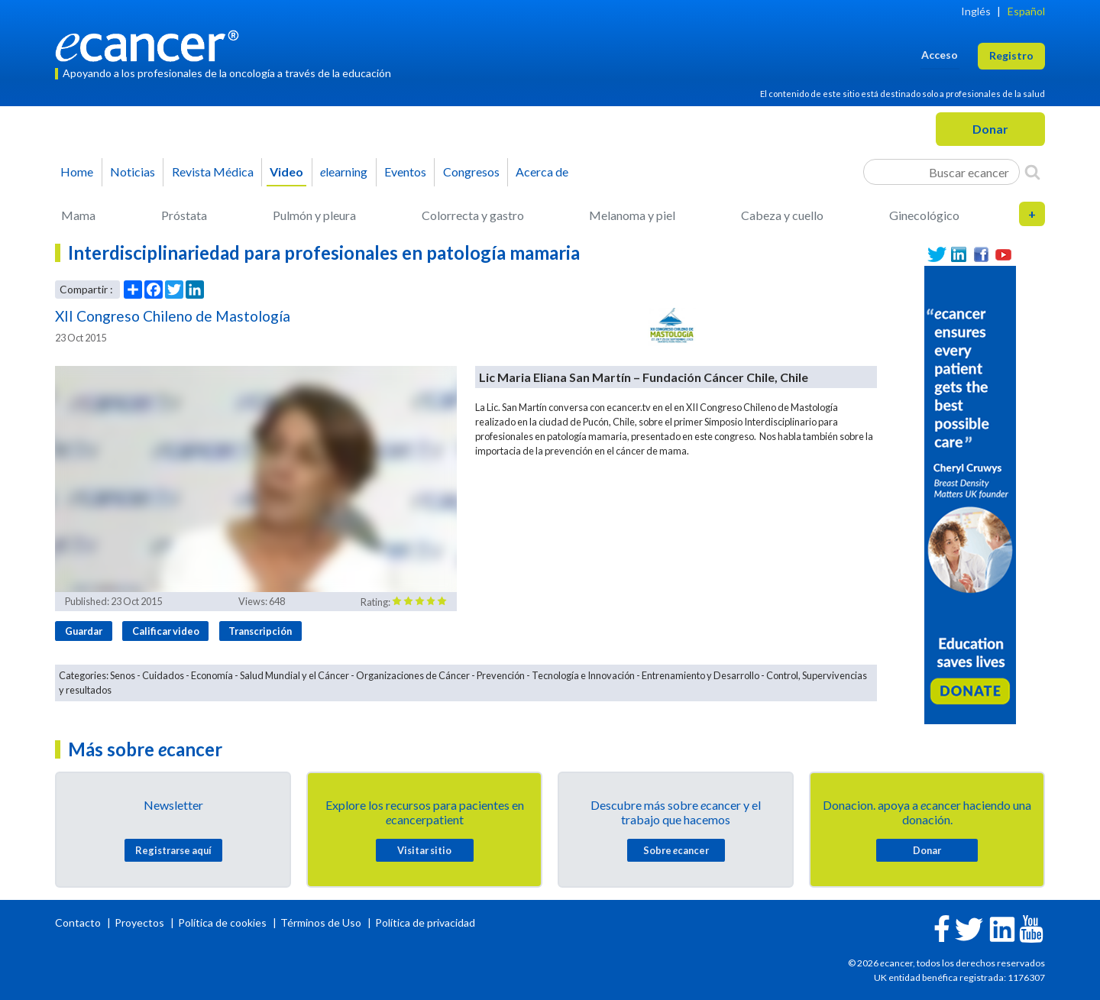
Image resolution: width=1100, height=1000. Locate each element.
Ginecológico (924, 215)
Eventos (405, 171)
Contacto (79, 922)
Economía (212, 675)
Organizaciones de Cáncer (413, 675)
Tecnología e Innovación (583, 675)
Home (76, 171)
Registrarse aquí (173, 850)
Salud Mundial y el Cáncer (294, 675)
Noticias (132, 171)
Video (286, 171)
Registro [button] (1011, 55)
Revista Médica (213, 171)
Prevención (501, 675)
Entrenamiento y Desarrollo (700, 675)
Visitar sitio (424, 850)
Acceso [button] (939, 54)
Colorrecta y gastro (473, 215)
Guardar (83, 631)
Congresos (471, 171)
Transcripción (260, 631)
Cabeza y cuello (782, 215)
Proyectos (141, 922)
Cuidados (163, 675)
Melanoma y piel (632, 215)
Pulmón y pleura (314, 215)
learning (343, 171)
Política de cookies (222, 922)
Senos (122, 675)
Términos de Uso (320, 922)
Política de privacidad (425, 922)
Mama (78, 215)
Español (1026, 11)
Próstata (184, 215)
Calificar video (165, 631)
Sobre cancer (676, 850)
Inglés (976, 11)
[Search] (1032, 172)
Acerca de (542, 171)
